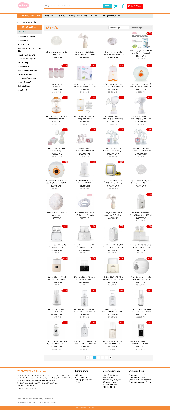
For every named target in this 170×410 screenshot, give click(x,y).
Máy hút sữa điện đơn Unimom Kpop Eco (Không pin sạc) (113, 119)
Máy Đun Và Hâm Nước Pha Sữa (29, 50)
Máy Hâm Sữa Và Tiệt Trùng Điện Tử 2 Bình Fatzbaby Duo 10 (112, 279)
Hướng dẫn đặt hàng (78, 16)
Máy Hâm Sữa (23, 67)
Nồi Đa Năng (23, 63)
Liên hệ (94, 16)
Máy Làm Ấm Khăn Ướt (27, 59)
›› (110, 357)
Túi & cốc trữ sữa (109, 382)
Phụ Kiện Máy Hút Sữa (27, 78)
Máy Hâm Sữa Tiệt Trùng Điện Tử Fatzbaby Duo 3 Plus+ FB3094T (141, 247)
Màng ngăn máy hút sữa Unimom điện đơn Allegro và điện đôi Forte (113, 54)
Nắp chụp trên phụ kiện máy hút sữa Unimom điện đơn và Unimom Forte (141, 183)
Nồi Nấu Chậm (24, 44)
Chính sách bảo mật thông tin (140, 382)
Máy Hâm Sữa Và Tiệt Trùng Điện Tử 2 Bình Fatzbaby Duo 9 (84, 279)
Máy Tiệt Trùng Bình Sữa (27, 71)
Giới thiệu (61, 16)
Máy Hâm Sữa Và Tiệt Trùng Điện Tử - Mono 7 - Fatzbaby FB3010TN (112, 312)
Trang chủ (48, 16)
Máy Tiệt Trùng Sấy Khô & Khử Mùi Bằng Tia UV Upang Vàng (113, 183)
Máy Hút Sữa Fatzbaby (27, 402)
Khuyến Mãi (22, 90)
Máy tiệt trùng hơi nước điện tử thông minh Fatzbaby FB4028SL (84, 119)
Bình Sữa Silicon (24, 86)
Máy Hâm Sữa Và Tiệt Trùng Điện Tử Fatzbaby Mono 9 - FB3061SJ (56, 344)
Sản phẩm (32, 22)
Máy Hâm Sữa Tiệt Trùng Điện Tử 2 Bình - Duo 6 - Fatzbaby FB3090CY (113, 247)
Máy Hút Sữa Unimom (26, 37)
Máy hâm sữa (108, 377)
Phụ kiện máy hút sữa (111, 384)
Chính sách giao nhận (137, 377)
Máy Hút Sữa (23, 41)
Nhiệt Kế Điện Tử (24, 82)
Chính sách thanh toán (137, 375)
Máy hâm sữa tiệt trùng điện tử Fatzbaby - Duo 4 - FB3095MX (56, 247)
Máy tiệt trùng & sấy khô (112, 380)
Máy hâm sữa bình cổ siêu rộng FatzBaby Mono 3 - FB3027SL (141, 279)
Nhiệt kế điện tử (109, 387)
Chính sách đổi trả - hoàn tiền (140, 380)
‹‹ (87, 357)
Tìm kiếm (107, 6)
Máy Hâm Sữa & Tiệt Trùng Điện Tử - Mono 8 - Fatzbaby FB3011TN (141, 312)
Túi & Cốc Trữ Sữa (25, 74)
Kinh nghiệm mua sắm (110, 16)
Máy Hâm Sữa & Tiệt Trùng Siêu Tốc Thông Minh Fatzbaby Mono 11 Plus (113, 344)
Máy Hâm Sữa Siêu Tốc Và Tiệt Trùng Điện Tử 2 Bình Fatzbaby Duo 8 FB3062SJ (56, 279)
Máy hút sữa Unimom (111, 375)
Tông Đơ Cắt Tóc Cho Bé (28, 55)
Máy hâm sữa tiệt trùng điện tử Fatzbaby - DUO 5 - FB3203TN (84, 247)
